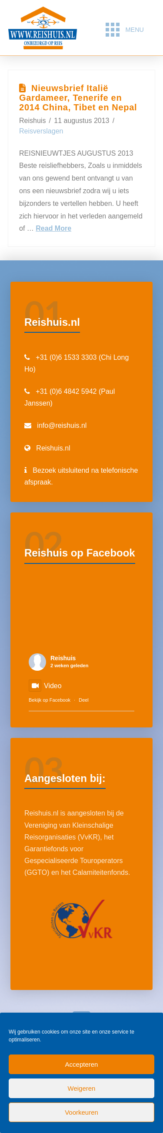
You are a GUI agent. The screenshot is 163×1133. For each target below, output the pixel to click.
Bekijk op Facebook (49, 700)
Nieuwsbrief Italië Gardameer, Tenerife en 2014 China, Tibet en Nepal (78, 97)
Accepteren (81, 1064)
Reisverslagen (41, 131)
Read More (53, 228)
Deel (84, 700)
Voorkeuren (81, 1112)
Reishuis (63, 658)
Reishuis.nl (53, 448)
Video (45, 685)
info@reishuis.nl (61, 425)
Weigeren (82, 1088)
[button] (124, 29)
